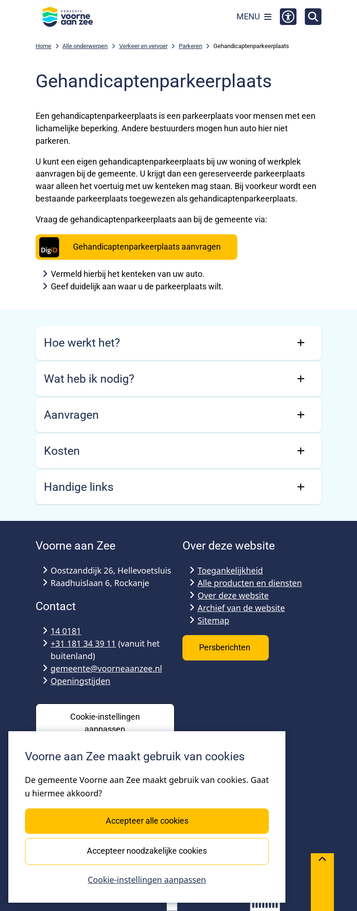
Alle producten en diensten (250, 582)
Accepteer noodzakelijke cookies (147, 851)
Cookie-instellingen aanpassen (147, 879)
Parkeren (190, 46)
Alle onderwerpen (85, 46)
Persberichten (225, 647)
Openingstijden (80, 680)
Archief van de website (241, 607)
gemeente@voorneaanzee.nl (106, 668)
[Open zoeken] (313, 16)
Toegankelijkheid (230, 570)
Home (43, 46)
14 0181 (66, 630)
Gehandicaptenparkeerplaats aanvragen (129, 247)
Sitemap (214, 620)
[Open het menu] (254, 16)
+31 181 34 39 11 (83, 643)
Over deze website (233, 595)
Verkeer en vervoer (143, 46)
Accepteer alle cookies (146, 820)
